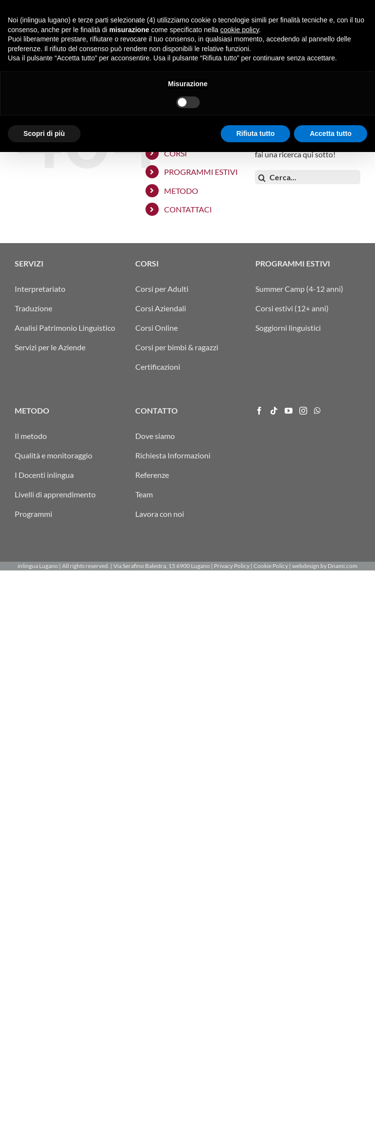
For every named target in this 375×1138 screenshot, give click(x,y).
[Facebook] (259, 411)
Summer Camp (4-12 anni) (299, 288)
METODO (181, 190)
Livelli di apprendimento (55, 494)
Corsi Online (156, 327)
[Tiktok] (274, 411)
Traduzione (33, 308)
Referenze (152, 474)
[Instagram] (303, 411)
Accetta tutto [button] (331, 1119)
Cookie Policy (270, 565)
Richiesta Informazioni (172, 455)
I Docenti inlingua (44, 474)
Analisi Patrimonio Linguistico (65, 327)
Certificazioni (157, 366)
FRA (255, 7)
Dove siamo (155, 435)
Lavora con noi (159, 513)
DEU (243, 7)
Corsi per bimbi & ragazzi (176, 347)
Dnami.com (342, 565)
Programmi (33, 513)
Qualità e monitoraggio (53, 455)
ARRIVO (212, 7)
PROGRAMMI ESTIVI (201, 171)
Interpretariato (40, 288)
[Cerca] (262, 178)
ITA (231, 7)
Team (144, 494)
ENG (268, 7)
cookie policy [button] (239, 1015)
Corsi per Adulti (161, 288)
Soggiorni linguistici (288, 327)
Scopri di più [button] (44, 1119)
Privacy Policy (232, 565)
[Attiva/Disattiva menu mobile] (355, 40)
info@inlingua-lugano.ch (313, 7)
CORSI (175, 153)
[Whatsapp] (317, 411)
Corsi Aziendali (160, 308)
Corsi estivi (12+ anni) (292, 308)
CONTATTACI (188, 209)
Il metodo (31, 435)
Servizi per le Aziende (50, 347)
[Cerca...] (307, 177)
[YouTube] (288, 411)
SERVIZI (178, 134)
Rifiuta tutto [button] (255, 1119)
